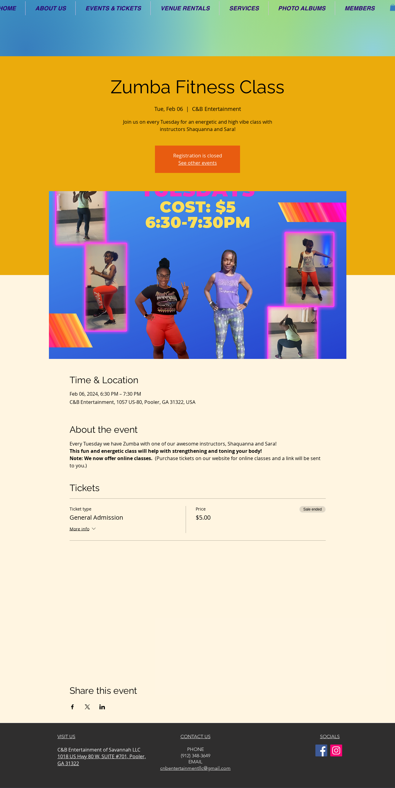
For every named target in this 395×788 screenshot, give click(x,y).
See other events (197, 163)
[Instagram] (336, 750)
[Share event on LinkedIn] (102, 706)
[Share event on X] (87, 706)
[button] (50, 8)
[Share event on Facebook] (72, 706)
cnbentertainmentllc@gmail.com (195, 768)
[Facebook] (321, 750)
